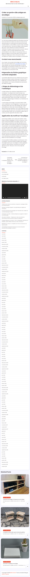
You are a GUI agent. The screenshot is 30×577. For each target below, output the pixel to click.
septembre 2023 (5, 296)
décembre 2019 (5, 387)
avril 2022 (3, 331)
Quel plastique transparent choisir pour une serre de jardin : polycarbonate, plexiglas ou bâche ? (13, 227)
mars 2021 (4, 358)
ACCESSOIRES (4, 172)
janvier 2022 (4, 337)
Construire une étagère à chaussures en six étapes (13, 499)
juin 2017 (3, 433)
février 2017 (4, 439)
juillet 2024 (4, 275)
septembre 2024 (5, 271)
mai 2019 (3, 402)
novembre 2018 (5, 410)
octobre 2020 (4, 366)
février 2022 (4, 335)
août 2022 (4, 323)
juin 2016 (3, 452)
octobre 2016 (4, 447)
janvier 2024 (4, 288)
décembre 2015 (5, 462)
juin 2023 (3, 302)
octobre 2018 (4, 412)
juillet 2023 (4, 300)
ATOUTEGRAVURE (5, 174)
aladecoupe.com (21, 17)
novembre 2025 (5, 246)
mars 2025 (4, 261)
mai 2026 (3, 234)
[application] (15, 191)
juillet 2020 (4, 373)
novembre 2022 (5, 317)
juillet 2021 (4, 350)
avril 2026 (3, 236)
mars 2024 (4, 283)
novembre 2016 (5, 445)
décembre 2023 (5, 290)
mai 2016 (3, 454)
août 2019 (3, 395)
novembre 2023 (5, 292)
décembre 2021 (5, 339)
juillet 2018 (4, 418)
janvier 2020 (4, 385)
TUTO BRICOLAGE (11, 151)
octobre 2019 (4, 391)
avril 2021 (3, 356)
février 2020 (4, 383)
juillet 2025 (4, 254)
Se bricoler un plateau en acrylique (10, 563)
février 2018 (4, 422)
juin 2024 (3, 277)
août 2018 (3, 416)
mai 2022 (3, 329)
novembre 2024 (5, 267)
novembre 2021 (5, 342)
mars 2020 (4, 381)
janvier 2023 (4, 312)
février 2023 (4, 310)
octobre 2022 (4, 319)
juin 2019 (3, 400)
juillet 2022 (4, 325)
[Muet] (24, 197)
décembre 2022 (5, 315)
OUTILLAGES (4, 176)
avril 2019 (3, 404)
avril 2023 (3, 306)
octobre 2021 (4, 344)
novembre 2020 (5, 364)
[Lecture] (3, 197)
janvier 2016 (4, 460)
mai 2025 (3, 259)
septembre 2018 (5, 414)
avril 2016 (3, 456)
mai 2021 (3, 354)
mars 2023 (4, 308)
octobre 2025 (4, 248)
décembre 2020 (5, 362)
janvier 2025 (4, 263)
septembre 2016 (5, 449)
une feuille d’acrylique (20, 63)
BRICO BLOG (15, 2)
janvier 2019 (4, 408)
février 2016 (4, 458)
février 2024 (4, 286)
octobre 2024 (4, 269)
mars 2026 (4, 238)
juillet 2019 (4, 398)
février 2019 (4, 406)
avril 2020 (3, 379)
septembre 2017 (5, 429)
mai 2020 (3, 377)
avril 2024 (4, 281)
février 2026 (4, 240)
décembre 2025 (5, 244)
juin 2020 (3, 375)
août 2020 (4, 371)
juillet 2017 (4, 431)
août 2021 (3, 348)
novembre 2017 (5, 425)
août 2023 (4, 298)
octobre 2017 (4, 427)
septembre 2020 (5, 368)
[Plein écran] (26, 197)
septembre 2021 (5, 346)
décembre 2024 (5, 265)
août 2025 (4, 252)
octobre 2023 (4, 294)
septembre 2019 (5, 393)
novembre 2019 (5, 389)
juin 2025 (3, 256)
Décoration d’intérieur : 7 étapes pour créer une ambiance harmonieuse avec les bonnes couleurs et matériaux (13, 218)
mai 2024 (3, 279)
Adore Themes (5, 574)
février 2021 (4, 360)
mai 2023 (3, 304)
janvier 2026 (4, 242)
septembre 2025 (5, 250)
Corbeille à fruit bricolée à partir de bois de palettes (14, 532)
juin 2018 (3, 420)
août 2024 (4, 273)
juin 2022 (3, 327)
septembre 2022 (5, 321)
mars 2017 (4, 437)
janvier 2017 (4, 441)
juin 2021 (3, 352)
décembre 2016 (5, 443)
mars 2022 (4, 333)
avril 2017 (3, 435)
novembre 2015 (5, 464)
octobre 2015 (4, 466)
